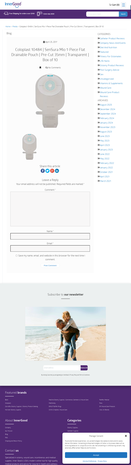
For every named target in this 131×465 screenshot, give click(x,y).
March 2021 (105, 177)
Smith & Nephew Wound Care (58, 395)
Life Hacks (104, 60)
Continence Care (72, 420)
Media (15, 26)
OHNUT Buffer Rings (55, 392)
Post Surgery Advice (109, 68)
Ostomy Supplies (73, 413)
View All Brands (105, 395)
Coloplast (8, 388)
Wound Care (105, 86)
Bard (6, 385)
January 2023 (106, 146)
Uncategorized (106, 77)
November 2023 (107, 124)
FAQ (6, 423)
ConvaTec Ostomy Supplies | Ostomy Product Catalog (22, 392)
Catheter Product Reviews (111, 38)
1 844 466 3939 (47, 14)
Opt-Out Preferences (89, 461)
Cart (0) (111, 5)
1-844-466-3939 (49, 459)
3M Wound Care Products (108, 392)
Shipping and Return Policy (14, 426)
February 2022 (106, 159)
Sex (101, 73)
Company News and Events (112, 42)
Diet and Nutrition (108, 47)
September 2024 (107, 111)
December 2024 (107, 107)
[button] (126, 436)
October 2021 (106, 168)
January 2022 (106, 163)
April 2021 (104, 172)
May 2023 (104, 137)
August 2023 (105, 129)
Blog (6, 420)
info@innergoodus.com (23, 457)
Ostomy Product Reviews (111, 64)
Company (8, 413)
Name (50, 231)
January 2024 (106, 120)
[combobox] (104, 14)
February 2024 (106, 115)
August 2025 (105, 102)
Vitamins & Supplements (111, 82)
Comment (50, 189)
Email (50, 243)
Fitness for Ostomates (110, 55)
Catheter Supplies (73, 416)
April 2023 (104, 142)
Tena (101, 388)
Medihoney (52, 388)
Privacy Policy (102, 461)
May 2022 (104, 155)
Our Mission (9, 416)
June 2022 (104, 150)
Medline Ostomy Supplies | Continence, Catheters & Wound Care (69, 385)
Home (8, 26)
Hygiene (70, 426)
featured (104, 51)
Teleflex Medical (105, 385)
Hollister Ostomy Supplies (13, 395)
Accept (96, 455)
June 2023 (104, 133)
